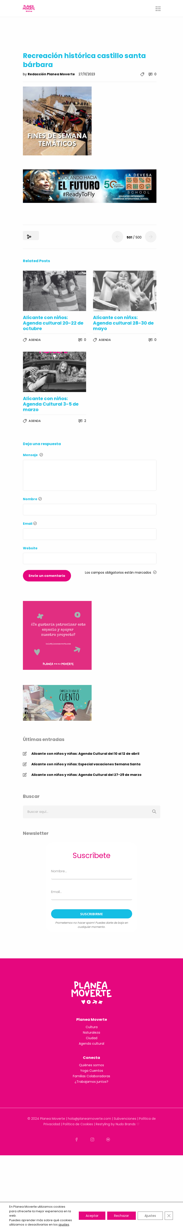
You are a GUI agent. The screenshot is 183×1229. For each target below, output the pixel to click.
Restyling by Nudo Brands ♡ (117, 1124)
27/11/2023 (87, 74)
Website (30, 548)
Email (30, 523)
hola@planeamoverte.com (89, 1118)
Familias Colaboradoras (91, 1076)
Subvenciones (125, 1118)
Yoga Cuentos (91, 1070)
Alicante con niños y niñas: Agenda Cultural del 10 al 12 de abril (85, 753)
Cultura (92, 1027)
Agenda (35, 340)
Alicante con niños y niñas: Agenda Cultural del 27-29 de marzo (86, 774)
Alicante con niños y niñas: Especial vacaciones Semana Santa (85, 764)
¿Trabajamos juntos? (91, 1081)
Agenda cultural (91, 1043)
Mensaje (33, 455)
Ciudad (91, 1038)
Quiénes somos (91, 1065)
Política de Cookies (78, 1124)
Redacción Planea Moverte (52, 74)
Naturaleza (91, 1032)
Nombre (32, 499)
